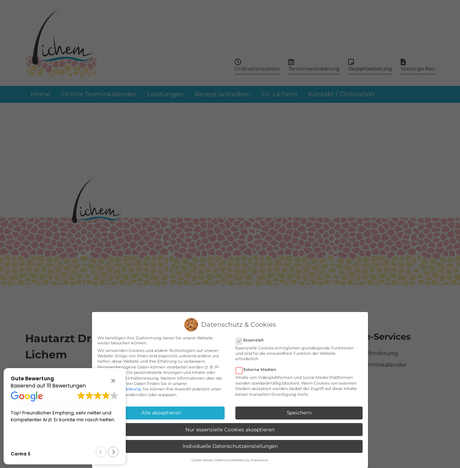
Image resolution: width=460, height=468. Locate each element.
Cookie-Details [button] (202, 460)
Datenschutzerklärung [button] (232, 460)
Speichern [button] (299, 413)
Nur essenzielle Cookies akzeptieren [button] (230, 429)
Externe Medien (258, 369)
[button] (113, 380)
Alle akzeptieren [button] (161, 413)
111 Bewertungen (66, 385)
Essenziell (251, 340)
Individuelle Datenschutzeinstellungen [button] (230, 446)
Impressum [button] (259, 460)
